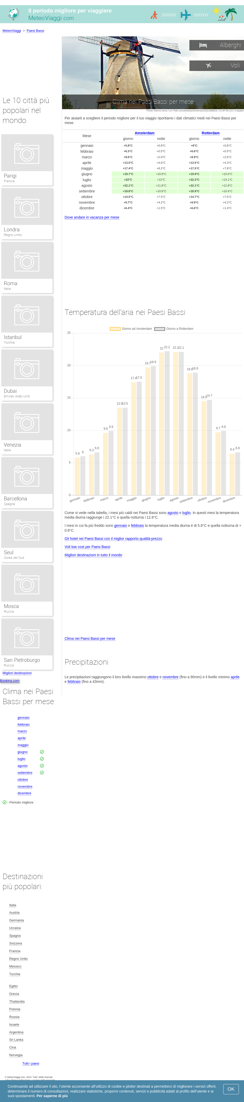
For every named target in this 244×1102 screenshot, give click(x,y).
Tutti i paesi (30, 1063)
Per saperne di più (52, 1096)
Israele (14, 1024)
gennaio (120, 525)
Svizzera (15, 943)
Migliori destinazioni (17, 673)
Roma (10, 283)
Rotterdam (211, 133)
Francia (9, 181)
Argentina (16, 1032)
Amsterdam (145, 133)
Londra (12, 229)
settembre (25, 773)
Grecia (14, 994)
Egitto (13, 986)
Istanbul (13, 337)
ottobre (153, 677)
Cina (12, 1047)
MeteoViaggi (12, 31)
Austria (14, 912)
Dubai (10, 391)
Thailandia (17, 1001)
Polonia (14, 1009)
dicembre (24, 793)
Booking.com (9, 681)
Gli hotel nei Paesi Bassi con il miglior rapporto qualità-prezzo (113, 539)
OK (231, 1089)
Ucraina (15, 928)
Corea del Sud (14, 558)
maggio (23, 745)
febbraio (137, 525)
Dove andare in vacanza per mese (92, 217)
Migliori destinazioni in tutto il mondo (93, 555)
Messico (15, 966)
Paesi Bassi (35, 31)
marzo (22, 731)
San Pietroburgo (22, 660)
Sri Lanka (16, 1040)
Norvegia (16, 1055)
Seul (8, 552)
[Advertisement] (153, 259)
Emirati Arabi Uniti (17, 396)
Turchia (9, 342)
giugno (23, 752)
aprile (235, 677)
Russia (9, 611)
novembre (170, 677)
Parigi (10, 176)
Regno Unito (13, 235)
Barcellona (15, 499)
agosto (173, 513)
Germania (16, 920)
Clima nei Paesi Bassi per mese (90, 638)
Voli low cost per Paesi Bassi (87, 547)
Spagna (9, 504)
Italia (7, 289)
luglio (186, 513)
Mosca (11, 606)
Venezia (12, 445)
